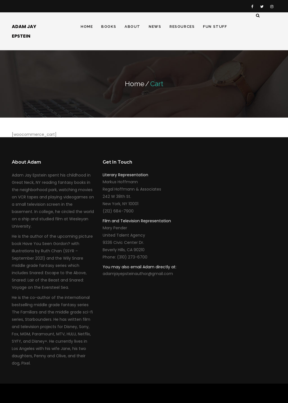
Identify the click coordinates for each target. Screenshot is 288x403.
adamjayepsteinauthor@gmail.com (138, 273)
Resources (182, 26)
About (132, 26)
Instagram (271, 6)
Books (108, 26)
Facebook (252, 6)
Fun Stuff (215, 26)
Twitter (261, 6)
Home (87, 26)
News (155, 26)
